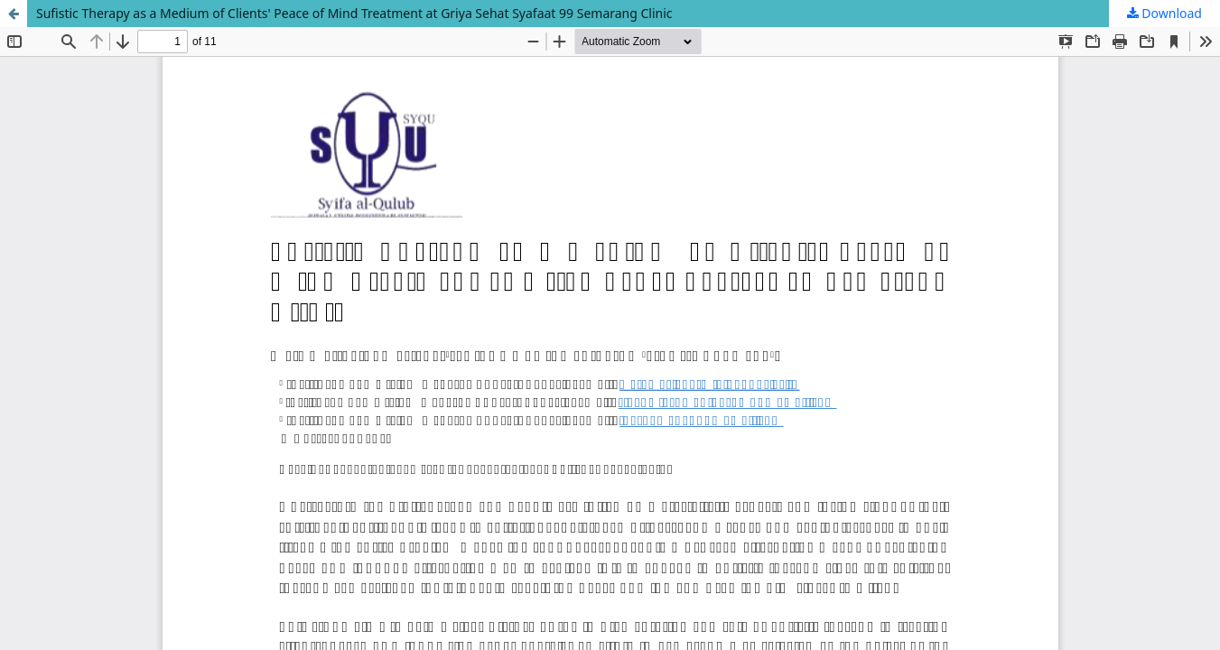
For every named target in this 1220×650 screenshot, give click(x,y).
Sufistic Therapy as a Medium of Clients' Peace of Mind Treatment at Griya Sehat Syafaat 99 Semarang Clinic (354, 13)
